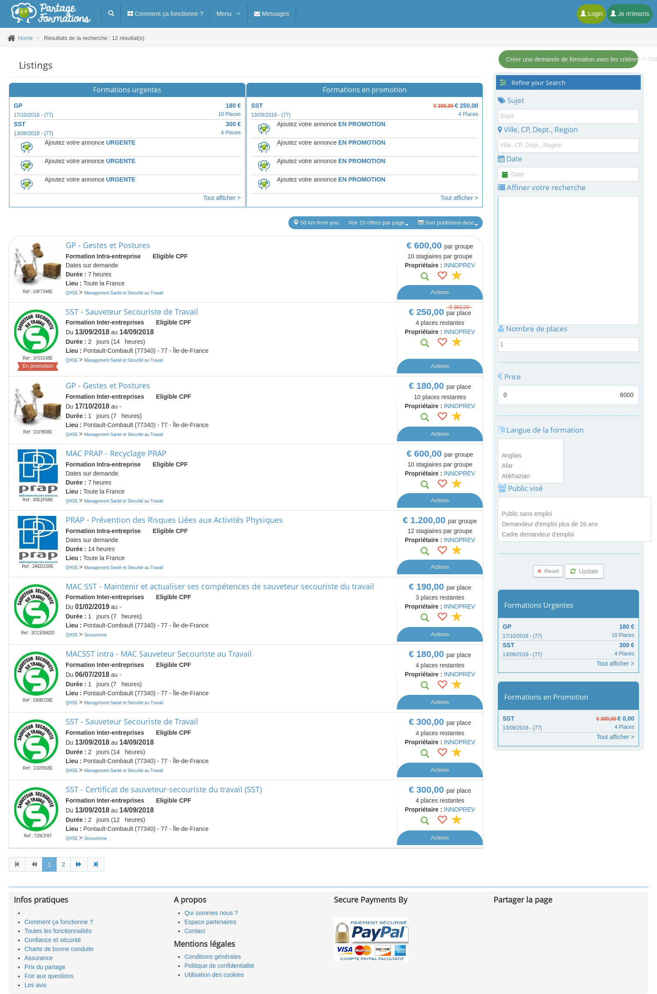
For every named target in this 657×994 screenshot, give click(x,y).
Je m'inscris (629, 13)
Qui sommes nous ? (211, 912)
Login (591, 13)
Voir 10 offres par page (378, 222)
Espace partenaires (210, 921)
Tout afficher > (222, 197)
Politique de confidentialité (219, 965)
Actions (440, 292)
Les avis (35, 985)
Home (25, 38)
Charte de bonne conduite (59, 949)
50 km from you (316, 222)
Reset (548, 571)
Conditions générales (213, 956)
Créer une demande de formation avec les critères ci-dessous (572, 59)
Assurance (38, 958)
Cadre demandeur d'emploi (574, 535)
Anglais (530, 456)
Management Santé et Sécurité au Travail (123, 293)
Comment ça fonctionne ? (165, 13)
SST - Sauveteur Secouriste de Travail (132, 311)
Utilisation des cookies (214, 974)
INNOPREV (459, 265)
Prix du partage (44, 967)
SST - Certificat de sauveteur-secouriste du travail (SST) (164, 789)
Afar (530, 466)
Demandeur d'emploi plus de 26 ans (574, 524)
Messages (271, 13)
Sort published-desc (448, 222)
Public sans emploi (574, 514)
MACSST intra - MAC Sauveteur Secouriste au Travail (159, 654)
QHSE (72, 293)
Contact (195, 930)
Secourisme (95, 635)
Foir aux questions (48, 976)
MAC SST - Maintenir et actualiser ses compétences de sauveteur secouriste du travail (220, 586)
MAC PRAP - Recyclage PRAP (116, 453)
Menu (228, 13)
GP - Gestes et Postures (108, 245)
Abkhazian (530, 476)
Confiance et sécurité (52, 939)
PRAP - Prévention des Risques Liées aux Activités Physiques (174, 520)
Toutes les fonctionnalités (57, 930)
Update (584, 571)
